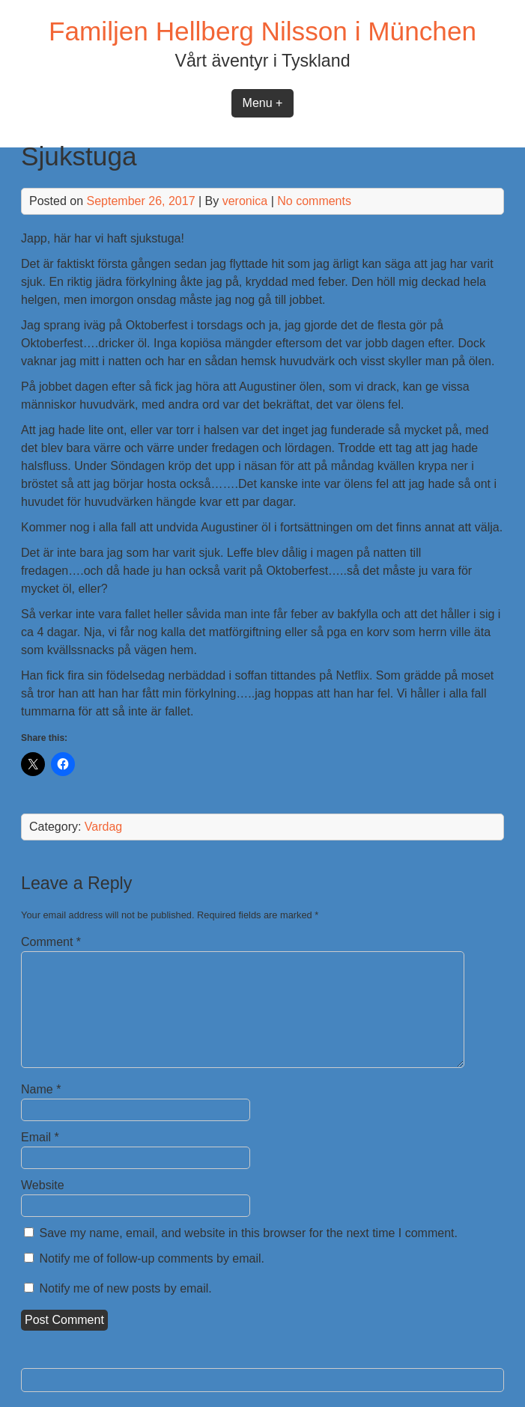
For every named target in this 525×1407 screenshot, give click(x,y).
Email (40, 1137)
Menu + (263, 103)
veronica (244, 201)
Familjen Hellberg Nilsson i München (262, 31)
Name (41, 1089)
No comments (314, 201)
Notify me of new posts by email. (126, 1288)
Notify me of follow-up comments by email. (152, 1258)
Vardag (103, 826)
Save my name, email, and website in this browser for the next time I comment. (249, 1233)
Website (42, 1185)
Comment (51, 942)
